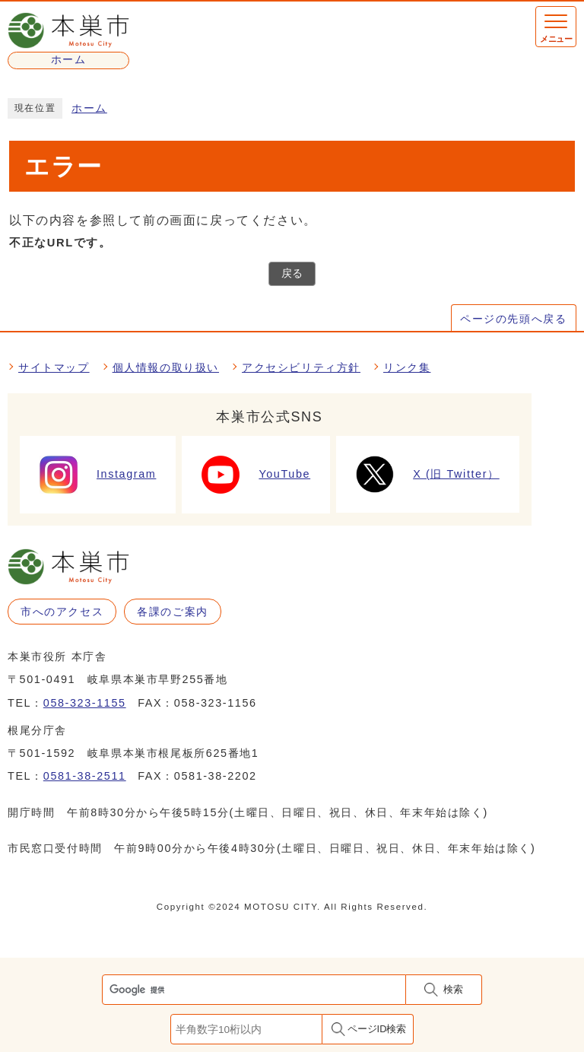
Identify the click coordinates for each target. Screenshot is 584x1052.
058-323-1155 (84, 703)
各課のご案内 (172, 611)
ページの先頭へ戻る (513, 319)
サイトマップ (54, 367)
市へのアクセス (62, 611)
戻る (292, 273)
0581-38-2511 (84, 776)
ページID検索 (377, 1029)
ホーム (89, 108)
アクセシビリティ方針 (301, 367)
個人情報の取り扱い (166, 367)
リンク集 (406, 367)
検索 (453, 989)
